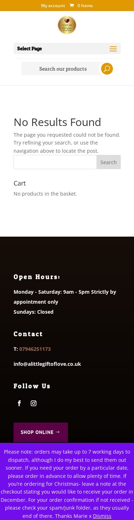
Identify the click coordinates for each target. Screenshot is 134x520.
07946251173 (35, 348)
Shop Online (37, 432)
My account (53, 6)
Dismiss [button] (102, 516)
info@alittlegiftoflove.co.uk (47, 363)
